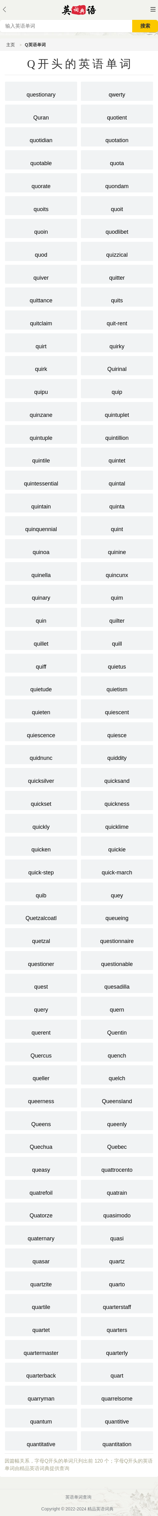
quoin (41, 228)
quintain (41, 502)
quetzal (41, 937)
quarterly (117, 1349)
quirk (41, 365)
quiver (41, 274)
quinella (41, 571)
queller (41, 1074)
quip (117, 388)
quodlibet (117, 228)
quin (41, 617)
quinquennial (41, 525)
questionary (41, 90)
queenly (117, 1120)
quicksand (117, 777)
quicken (41, 845)
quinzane (41, 411)
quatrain (117, 1189)
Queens (41, 1120)
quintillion (117, 434)
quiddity (117, 754)
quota (117, 159)
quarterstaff (117, 1303)
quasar (41, 1257)
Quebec (117, 1143)
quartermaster (41, 1349)
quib (41, 891)
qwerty (117, 90)
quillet (41, 640)
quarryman (41, 1394)
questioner (41, 960)
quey (117, 891)
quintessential (41, 479)
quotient (117, 113)
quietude (41, 685)
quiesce (117, 731)
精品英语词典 (100, 1508)
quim (117, 594)
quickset (41, 800)
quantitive (117, 1417)
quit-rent (117, 319)
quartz (117, 1257)
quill (117, 640)
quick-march (117, 868)
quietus (117, 663)
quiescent (117, 708)
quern (117, 1006)
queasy (41, 1166)
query (41, 1006)
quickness (117, 800)
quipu (41, 388)
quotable (41, 159)
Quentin (117, 1029)
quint (117, 525)
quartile (41, 1303)
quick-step (41, 868)
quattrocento (117, 1166)
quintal (117, 479)
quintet (117, 456)
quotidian (41, 136)
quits (117, 296)
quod (41, 251)
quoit (117, 205)
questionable (117, 960)
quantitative (41, 1440)
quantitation (117, 1440)
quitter (117, 274)
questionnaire (117, 937)
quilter (117, 617)
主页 (10, 45)
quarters (117, 1326)
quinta (117, 502)
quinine (117, 548)
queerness (41, 1097)
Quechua (41, 1143)
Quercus (41, 1052)
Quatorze (41, 1211)
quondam (117, 182)
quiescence (41, 731)
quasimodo (117, 1211)
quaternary (41, 1234)
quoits (41, 205)
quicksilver (41, 777)
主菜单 (153, 9)
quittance (41, 296)
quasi (117, 1234)
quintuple (41, 434)
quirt (41, 342)
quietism (117, 685)
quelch (117, 1074)
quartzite (41, 1280)
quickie (117, 845)
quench (117, 1052)
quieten (41, 708)
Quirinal (117, 365)
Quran (41, 113)
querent (41, 1029)
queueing (117, 914)
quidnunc (41, 754)
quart (117, 1372)
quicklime (117, 823)
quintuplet (117, 411)
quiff (41, 663)
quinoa (41, 548)
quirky (117, 342)
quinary (41, 594)
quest (41, 983)
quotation (117, 136)
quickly (41, 823)
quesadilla (117, 983)
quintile (41, 456)
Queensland (117, 1097)
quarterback (41, 1372)
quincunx (117, 571)
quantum (41, 1417)
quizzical (117, 251)
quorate (41, 182)
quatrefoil (41, 1189)
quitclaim (41, 319)
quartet (41, 1326)
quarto (117, 1280)
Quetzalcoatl (41, 914)
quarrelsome (117, 1394)
